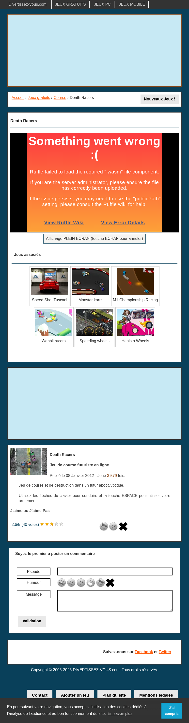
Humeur (34, 582)
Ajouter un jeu (75, 695)
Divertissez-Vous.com (28, 4)
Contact (39, 695)
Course (60, 97)
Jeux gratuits (39, 97)
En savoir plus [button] (120, 713)
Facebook (144, 652)
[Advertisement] (94, 50)
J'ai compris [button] (172, 711)
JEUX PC (102, 4)
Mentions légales (156, 695)
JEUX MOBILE (132, 4)
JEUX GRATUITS (70, 4)
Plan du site (114, 695)
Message (34, 594)
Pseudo (33, 572)
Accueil (18, 97)
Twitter (165, 652)
